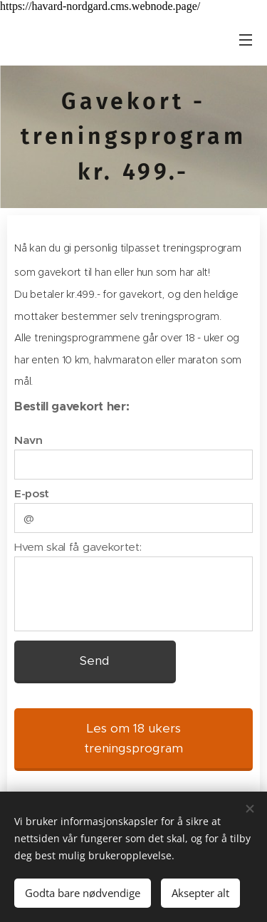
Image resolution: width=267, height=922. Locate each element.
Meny (245, 40)
